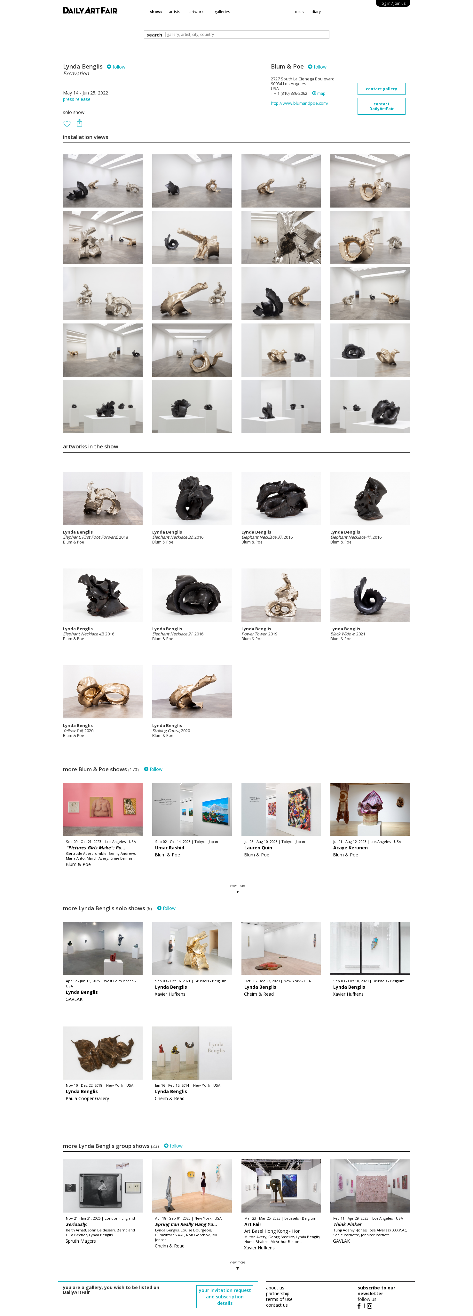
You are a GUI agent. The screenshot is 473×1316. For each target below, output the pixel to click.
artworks (197, 11)
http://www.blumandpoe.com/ (299, 103)
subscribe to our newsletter (376, 1290)
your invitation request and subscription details (225, 1296)
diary (316, 11)
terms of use (279, 1299)
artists (174, 11)
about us (275, 1288)
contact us (277, 1305)
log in (393, 3)
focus (299, 11)
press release (77, 99)
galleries (222, 11)
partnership (277, 1293)
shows (156, 11)
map (319, 93)
